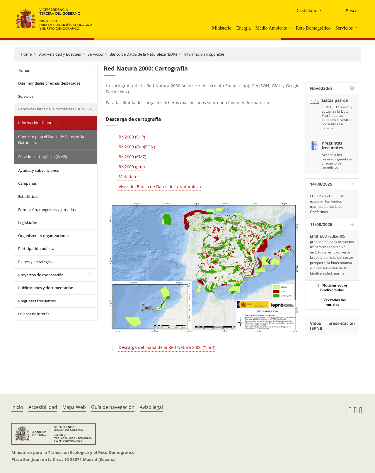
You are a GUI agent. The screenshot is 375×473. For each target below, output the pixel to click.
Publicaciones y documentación (45, 287)
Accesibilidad (42, 407)
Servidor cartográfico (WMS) (42, 156)
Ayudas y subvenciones (38, 170)
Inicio (17, 407)
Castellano (307, 10)
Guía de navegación (112, 407)
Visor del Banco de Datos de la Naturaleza (160, 186)
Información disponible (204, 54)
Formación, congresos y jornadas (47, 209)
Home (26, 54)
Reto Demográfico (313, 27)
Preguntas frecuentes (37, 301)
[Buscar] (348, 11)
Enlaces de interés (33, 313)
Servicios (344, 27)
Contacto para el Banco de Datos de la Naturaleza (51, 139)
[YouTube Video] (332, 357)
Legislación (27, 222)
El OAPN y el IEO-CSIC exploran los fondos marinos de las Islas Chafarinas (327, 203)
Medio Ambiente (271, 27)
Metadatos (129, 176)
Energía (243, 27)
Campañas (27, 183)
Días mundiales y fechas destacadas (49, 83)
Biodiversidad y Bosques (59, 54)
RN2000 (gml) (132, 166)
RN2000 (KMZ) (132, 157)
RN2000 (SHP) (132, 137)
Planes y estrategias (35, 261)
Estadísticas (28, 196)
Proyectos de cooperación (41, 274)
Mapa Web (74, 407)
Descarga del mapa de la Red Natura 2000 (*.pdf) (167, 347)
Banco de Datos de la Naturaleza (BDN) (143, 54)
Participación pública (36, 248)
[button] (291, 27)
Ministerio (222, 27)
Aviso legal (151, 407)
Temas (24, 70)
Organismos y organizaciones (43, 235)
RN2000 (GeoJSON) (137, 147)
